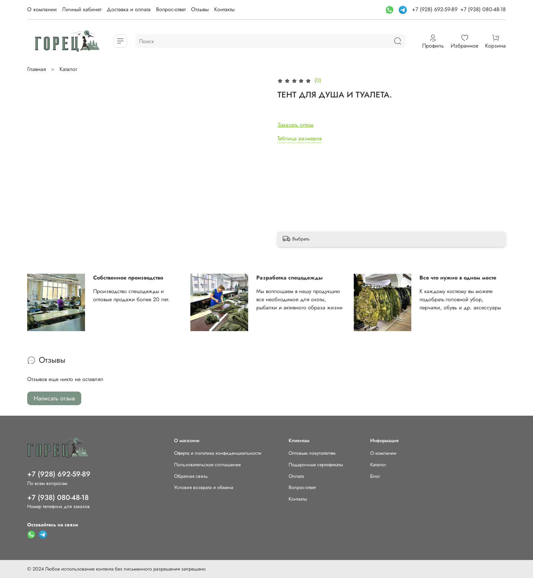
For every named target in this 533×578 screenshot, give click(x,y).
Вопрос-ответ (171, 9)
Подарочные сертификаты (316, 464)
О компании (42, 9)
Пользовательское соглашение (207, 464)
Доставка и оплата (129, 9)
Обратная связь (191, 476)
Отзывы (200, 9)
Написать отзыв (54, 398)
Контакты (224, 9)
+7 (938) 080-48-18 (483, 9)
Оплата (296, 476)
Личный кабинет (81, 9)
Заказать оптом (295, 125)
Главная (36, 69)
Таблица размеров (299, 138)
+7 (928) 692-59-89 (435, 9)
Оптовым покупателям (312, 453)
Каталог (68, 69)
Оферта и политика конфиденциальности (217, 453)
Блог (375, 476)
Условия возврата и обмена (203, 487)
